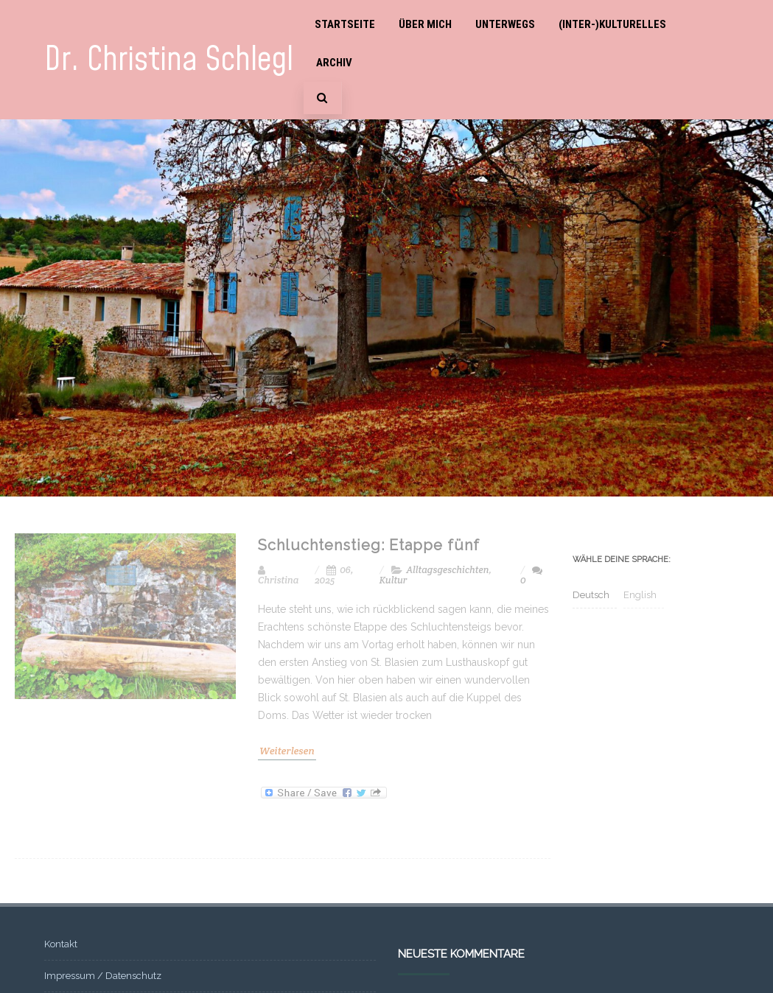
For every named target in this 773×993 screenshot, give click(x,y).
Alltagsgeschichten (447, 570)
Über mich (425, 24)
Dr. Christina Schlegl (168, 60)
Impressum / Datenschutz (102, 975)
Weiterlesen (287, 750)
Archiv (334, 62)
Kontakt (60, 944)
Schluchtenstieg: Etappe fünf (369, 545)
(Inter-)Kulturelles (612, 24)
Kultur (393, 580)
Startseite (345, 24)
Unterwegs (505, 24)
